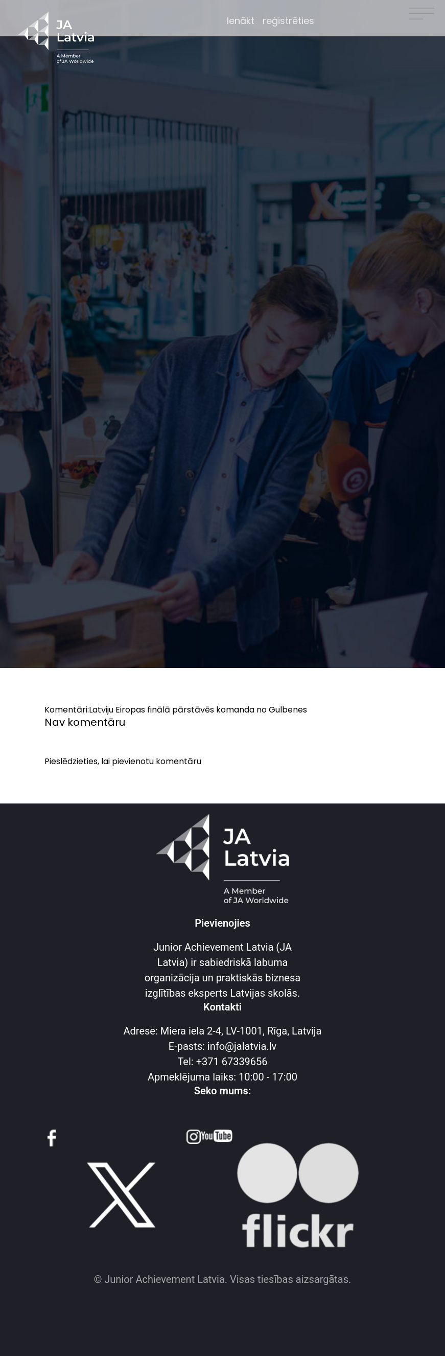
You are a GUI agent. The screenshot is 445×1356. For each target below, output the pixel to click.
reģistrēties (288, 20)
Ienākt (240, 20)
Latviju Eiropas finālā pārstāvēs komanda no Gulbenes (198, 710)
